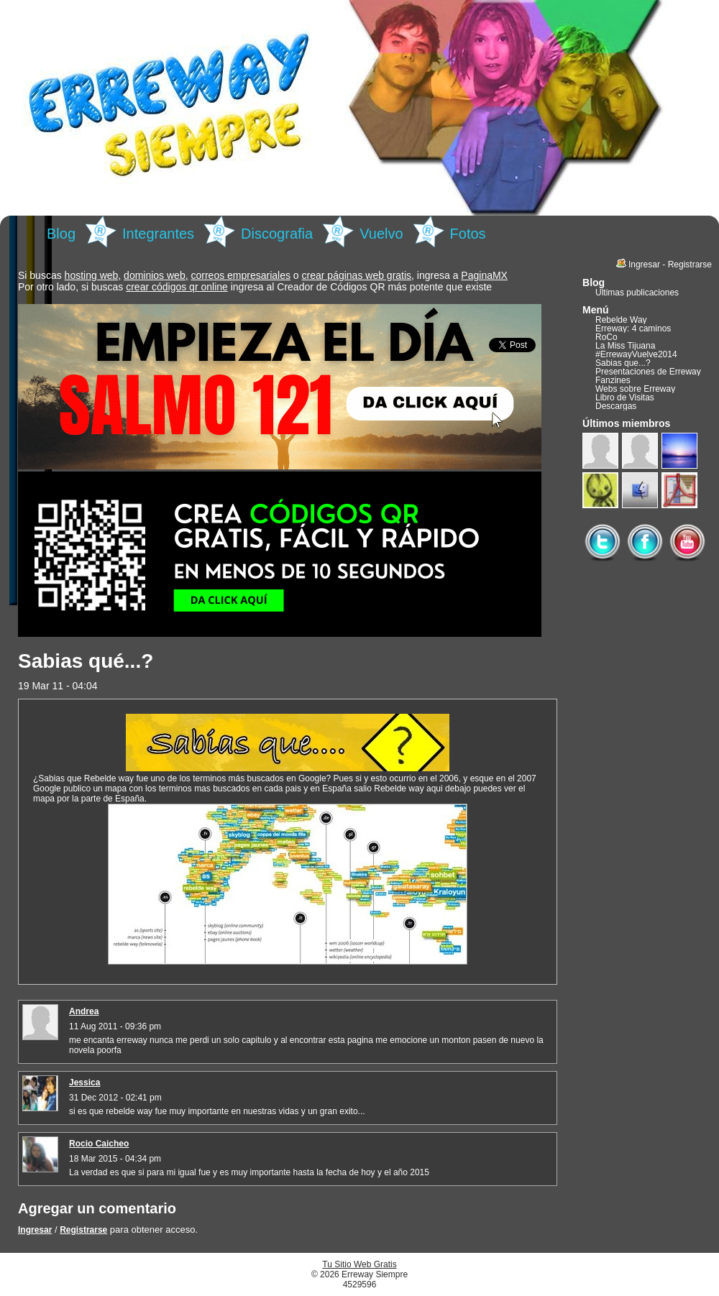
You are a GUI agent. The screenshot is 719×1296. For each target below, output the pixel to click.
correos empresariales (240, 275)
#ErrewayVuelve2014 (636, 354)
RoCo (606, 337)
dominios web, (156, 275)
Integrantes (158, 234)
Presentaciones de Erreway (648, 372)
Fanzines (613, 380)
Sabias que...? (623, 363)
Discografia (277, 234)
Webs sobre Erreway (635, 389)
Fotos (468, 234)
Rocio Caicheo (99, 1144)
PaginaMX (484, 275)
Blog (61, 234)
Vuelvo (381, 234)
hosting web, (93, 275)
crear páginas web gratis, (358, 275)
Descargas (615, 406)
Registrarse (83, 1230)
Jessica (84, 1082)
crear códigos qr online (177, 287)
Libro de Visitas (624, 397)
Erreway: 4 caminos (633, 328)
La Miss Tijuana (625, 346)
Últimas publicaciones (637, 293)
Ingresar (35, 1230)
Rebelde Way (621, 320)
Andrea (84, 1011)
